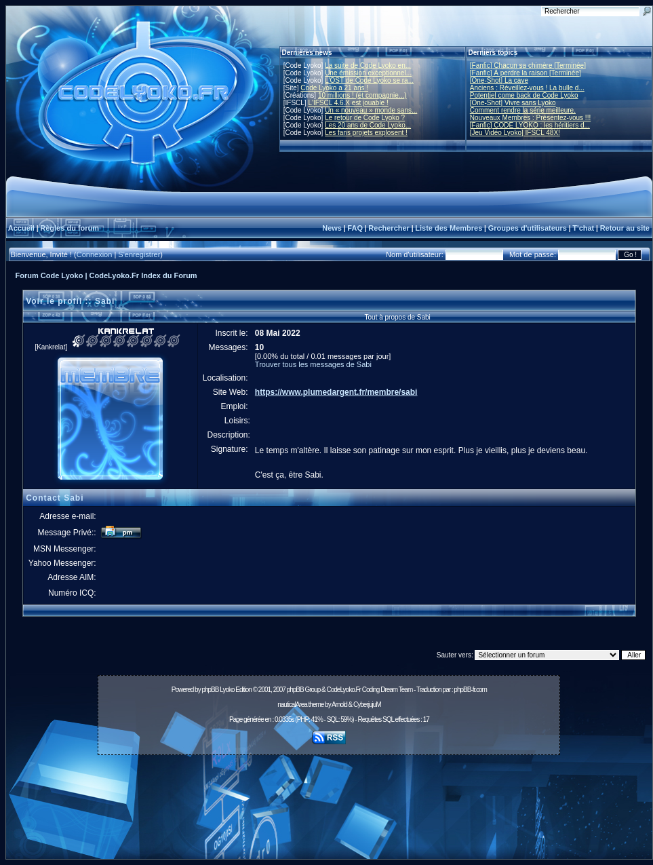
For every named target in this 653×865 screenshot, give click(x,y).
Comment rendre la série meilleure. (523, 110)
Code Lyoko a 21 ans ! (334, 88)
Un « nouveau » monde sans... (371, 110)
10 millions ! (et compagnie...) (362, 95)
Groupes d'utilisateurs (527, 228)
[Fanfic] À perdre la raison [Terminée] (525, 73)
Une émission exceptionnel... (368, 73)
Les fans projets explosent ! (366, 132)
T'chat (583, 228)
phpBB (209, 689)
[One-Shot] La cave (499, 80)
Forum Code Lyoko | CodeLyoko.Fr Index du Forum (106, 275)
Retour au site (625, 228)
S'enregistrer (139, 254)
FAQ (355, 228)
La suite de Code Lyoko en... (368, 65)
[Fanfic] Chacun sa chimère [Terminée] (528, 65)
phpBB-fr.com (470, 689)
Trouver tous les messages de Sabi (313, 364)
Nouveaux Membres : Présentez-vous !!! (530, 117)
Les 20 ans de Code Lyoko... (368, 125)
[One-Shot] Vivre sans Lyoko (513, 103)
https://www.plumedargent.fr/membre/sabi (336, 392)
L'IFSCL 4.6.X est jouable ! (348, 103)
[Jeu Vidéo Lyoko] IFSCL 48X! (515, 132)
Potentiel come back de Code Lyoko (524, 95)
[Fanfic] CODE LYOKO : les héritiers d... (530, 125)
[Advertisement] (329, 810)
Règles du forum (69, 228)
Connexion (95, 254)
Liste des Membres (448, 228)
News (332, 228)
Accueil (21, 228)
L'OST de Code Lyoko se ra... (369, 80)
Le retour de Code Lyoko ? (365, 117)
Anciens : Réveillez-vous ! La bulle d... (527, 88)
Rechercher (389, 228)
